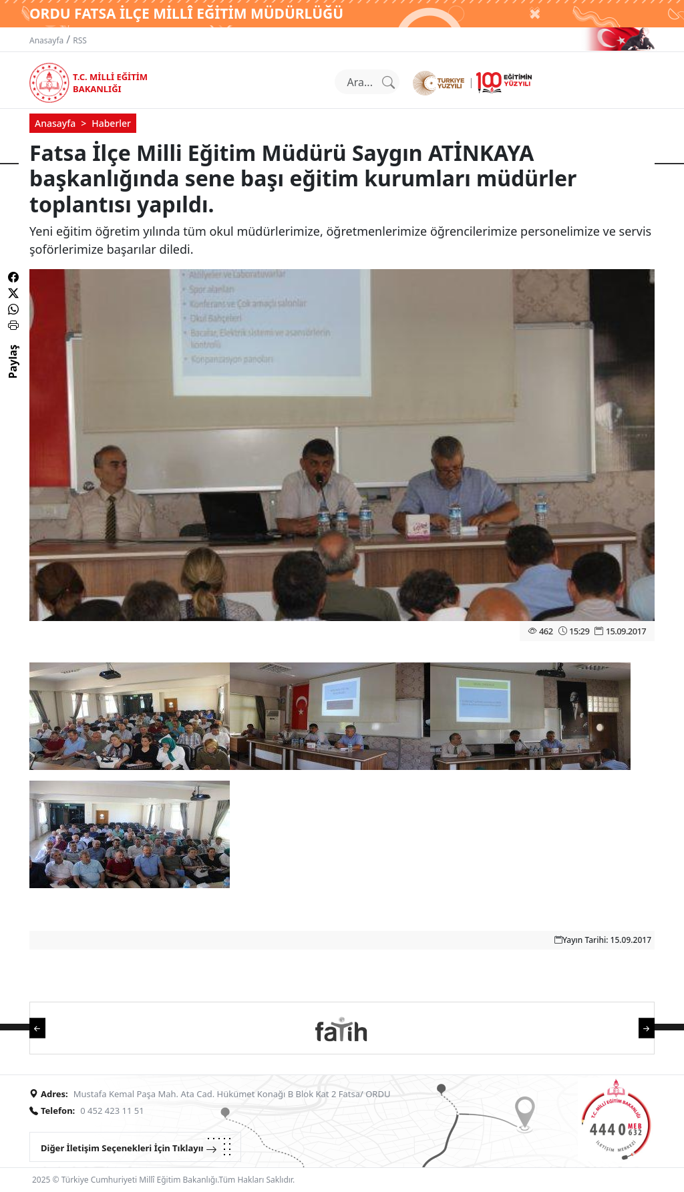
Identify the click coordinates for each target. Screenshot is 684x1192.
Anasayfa (46, 40)
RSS (80, 40)
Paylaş (12, 373)
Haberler (111, 123)
